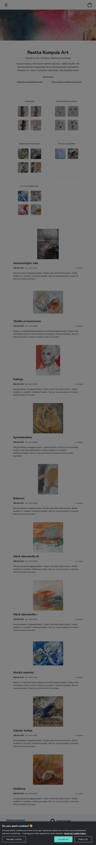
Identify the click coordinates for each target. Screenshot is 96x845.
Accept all (63, 840)
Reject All (83, 840)
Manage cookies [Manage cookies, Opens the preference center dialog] (14, 840)
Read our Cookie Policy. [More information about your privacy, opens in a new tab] (75, 834)
